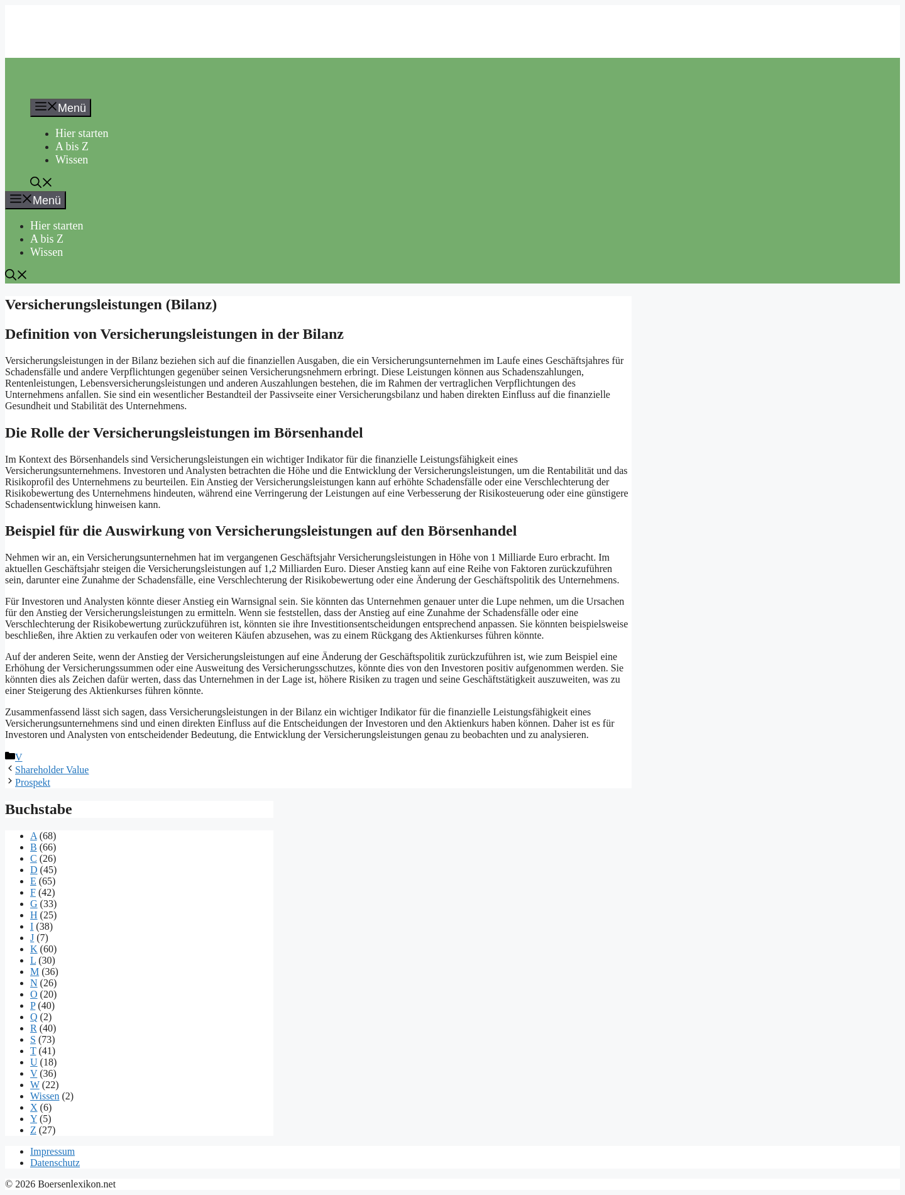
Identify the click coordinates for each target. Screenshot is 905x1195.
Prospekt (32, 782)
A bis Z (72, 146)
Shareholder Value (52, 769)
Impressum (52, 1151)
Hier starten (81, 133)
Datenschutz (55, 1162)
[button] (41, 184)
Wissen (71, 159)
